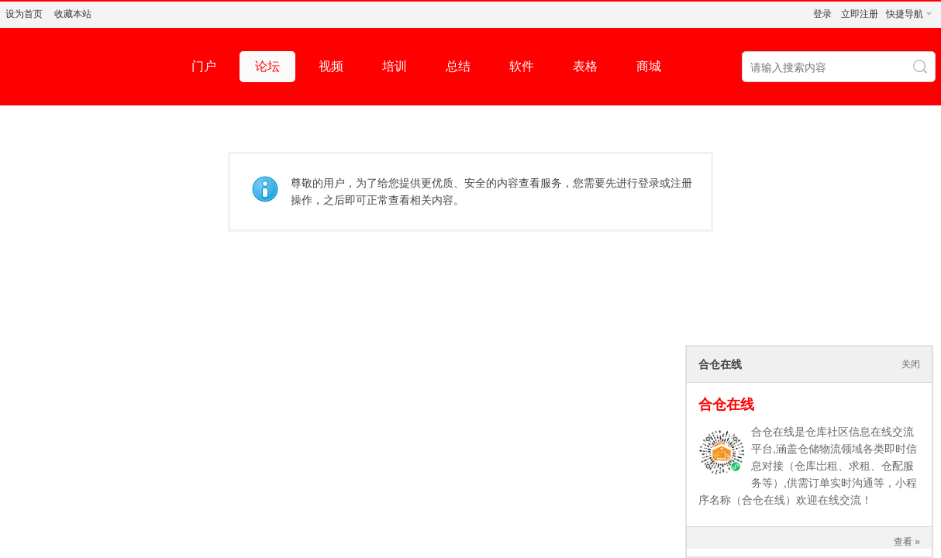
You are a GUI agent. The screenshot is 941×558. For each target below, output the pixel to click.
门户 (203, 66)
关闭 (910, 364)
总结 (458, 66)
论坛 (267, 66)
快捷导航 (904, 14)
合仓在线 (726, 404)
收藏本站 (72, 14)
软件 (521, 66)
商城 (648, 66)
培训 (394, 66)
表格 (585, 66)
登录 (822, 14)
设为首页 (24, 14)
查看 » (907, 541)
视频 (331, 66)
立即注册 (859, 14)
